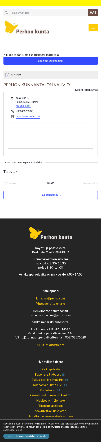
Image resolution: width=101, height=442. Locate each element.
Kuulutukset (48, 390)
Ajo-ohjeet (21, 105)
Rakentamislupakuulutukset (48, 395)
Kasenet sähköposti (48, 374)
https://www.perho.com (28, 116)
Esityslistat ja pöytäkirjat (48, 379)
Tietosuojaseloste (50, 405)
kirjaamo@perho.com (50, 298)
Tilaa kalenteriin (48, 195)
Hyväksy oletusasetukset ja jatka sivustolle (26, 436)
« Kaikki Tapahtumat (85, 89)
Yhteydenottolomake (50, 303)
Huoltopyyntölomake (50, 400)
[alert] (50, 75)
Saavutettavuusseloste (50, 411)
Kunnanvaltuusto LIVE (48, 385)
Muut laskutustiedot (50, 345)
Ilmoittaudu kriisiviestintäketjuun (50, 416)
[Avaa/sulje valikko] (93, 27)
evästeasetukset (12, 429)
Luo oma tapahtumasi (50, 60)
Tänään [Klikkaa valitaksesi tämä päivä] (50, 183)
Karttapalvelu (50, 369)
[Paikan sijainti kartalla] (52, 135)
